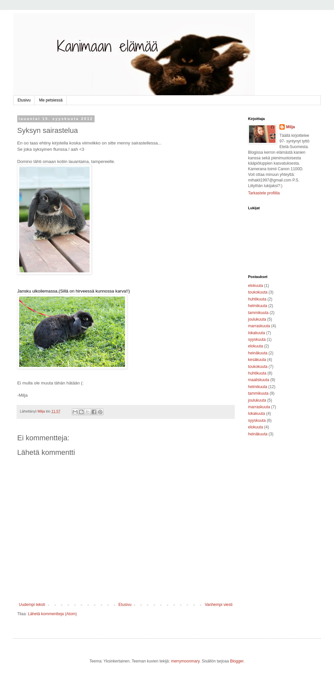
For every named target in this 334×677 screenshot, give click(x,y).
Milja (290, 127)
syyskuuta (257, 339)
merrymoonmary (185, 661)
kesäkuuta (257, 359)
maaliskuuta (258, 380)
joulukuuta (257, 319)
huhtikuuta (257, 299)
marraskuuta (259, 326)
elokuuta (255, 285)
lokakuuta (256, 333)
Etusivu (24, 100)
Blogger (236, 661)
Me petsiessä (51, 100)
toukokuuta (258, 292)
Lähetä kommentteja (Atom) (52, 614)
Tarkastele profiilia (264, 193)
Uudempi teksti (32, 604)
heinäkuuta (258, 353)
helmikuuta (257, 305)
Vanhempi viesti (218, 604)
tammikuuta (258, 312)
